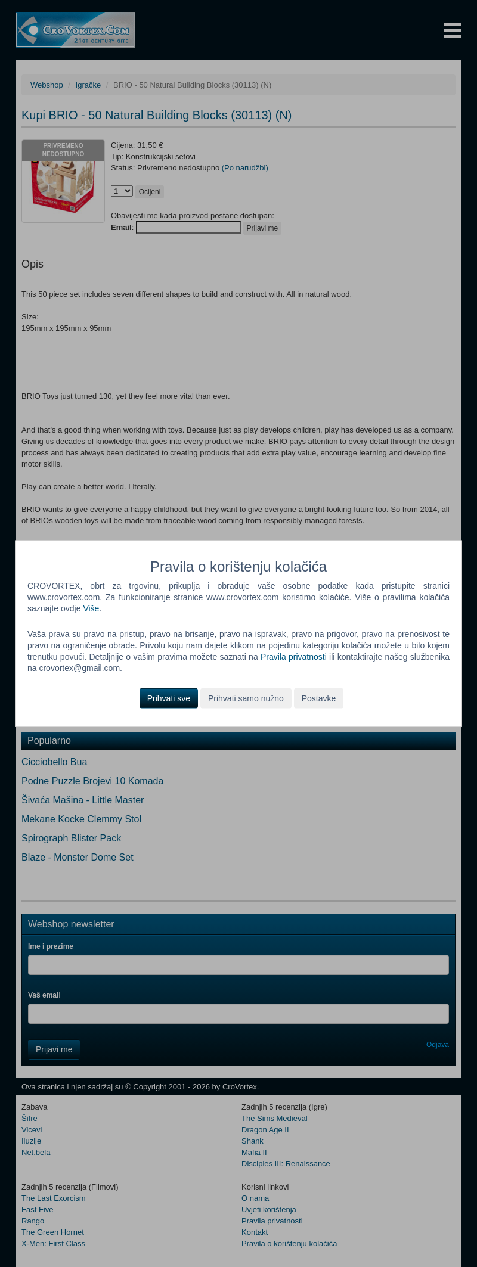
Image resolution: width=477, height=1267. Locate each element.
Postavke (319, 698)
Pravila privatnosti (294, 657)
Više (91, 608)
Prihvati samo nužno (246, 698)
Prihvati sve (168, 698)
